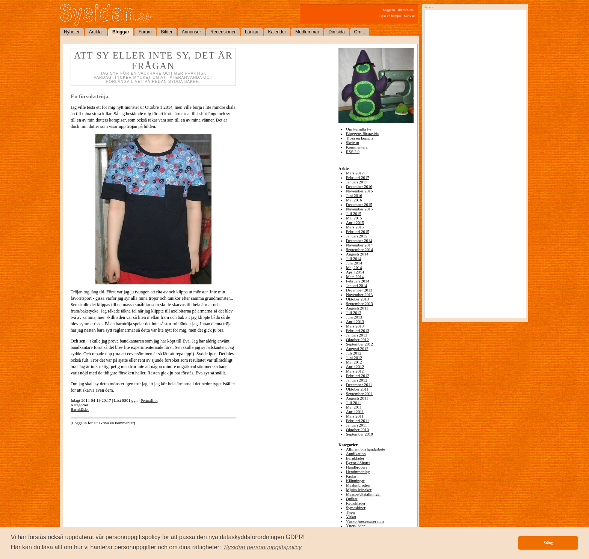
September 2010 (359, 434)
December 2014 (359, 240)
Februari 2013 (357, 330)
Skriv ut (409, 16)
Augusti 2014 (357, 254)
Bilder (166, 32)
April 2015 (355, 222)
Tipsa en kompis (390, 16)
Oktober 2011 (357, 389)
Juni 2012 (354, 357)
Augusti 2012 (357, 348)
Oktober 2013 (357, 299)
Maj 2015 (354, 218)
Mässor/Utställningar (363, 494)
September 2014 (359, 249)
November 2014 (359, 245)
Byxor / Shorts (358, 462)
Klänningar (355, 480)
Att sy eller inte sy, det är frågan (153, 60)
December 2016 (359, 186)
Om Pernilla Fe (358, 129)
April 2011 (355, 411)
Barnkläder (80, 409)
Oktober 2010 (357, 429)
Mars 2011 (355, 416)
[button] (263, 547)
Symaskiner (355, 507)
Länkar (252, 32)
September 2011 (359, 393)
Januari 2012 (356, 380)
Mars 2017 (355, 173)
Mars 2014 (355, 276)
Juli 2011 (353, 402)
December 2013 (359, 290)
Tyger (351, 512)
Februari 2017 (357, 177)
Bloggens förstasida (362, 133)
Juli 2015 (353, 213)
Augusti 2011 (357, 398)
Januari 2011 (356, 425)
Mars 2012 (355, 371)
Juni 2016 (354, 195)
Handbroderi (356, 467)
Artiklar (96, 32)
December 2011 (359, 384)
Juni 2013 (354, 317)
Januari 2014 (356, 285)
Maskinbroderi (358, 485)
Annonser (191, 32)
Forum (145, 32)
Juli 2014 (353, 258)
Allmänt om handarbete (365, 449)
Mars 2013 (355, 326)
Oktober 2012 (357, 339)
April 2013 (355, 321)
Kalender (277, 32)
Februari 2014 (357, 281)
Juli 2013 (353, 312)
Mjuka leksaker (359, 489)
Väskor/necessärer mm (365, 521)
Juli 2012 (353, 353)
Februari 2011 (357, 420)
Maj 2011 (354, 407)
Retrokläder (355, 503)
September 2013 (359, 303)
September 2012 (359, 344)
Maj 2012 (354, 362)
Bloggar (120, 32)
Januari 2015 (356, 236)
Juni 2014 (354, 263)
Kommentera (356, 147)
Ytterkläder (355, 525)
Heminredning (358, 471)
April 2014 (355, 272)
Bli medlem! (406, 10)
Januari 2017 (356, 182)
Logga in (389, 10)
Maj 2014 (354, 267)
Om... (359, 32)
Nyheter (72, 32)
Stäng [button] (548, 543)
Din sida (336, 32)
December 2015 (359, 204)
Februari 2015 (357, 231)
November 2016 (359, 191)
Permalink (148, 400)
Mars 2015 (355, 227)
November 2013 (359, 294)
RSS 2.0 (352, 151)
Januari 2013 (356, 335)
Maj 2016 (354, 200)
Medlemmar (307, 32)
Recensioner (223, 32)
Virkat (351, 516)
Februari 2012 (357, 375)
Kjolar (351, 476)
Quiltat (352, 498)
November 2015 (359, 209)
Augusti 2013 (357, 308)
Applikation (356, 453)
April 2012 (355, 366)
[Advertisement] (473, 89)
